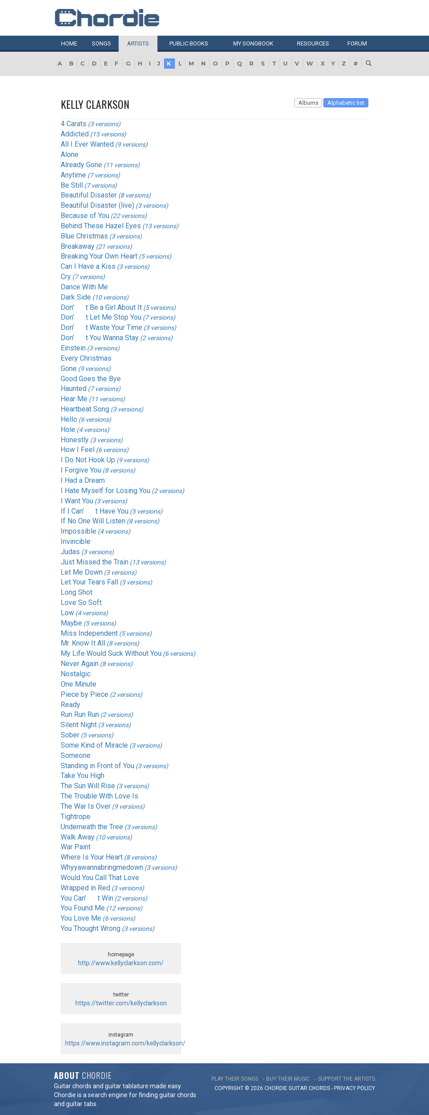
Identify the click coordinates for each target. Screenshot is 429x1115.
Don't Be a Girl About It (101, 307)
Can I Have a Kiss (88, 266)
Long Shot (76, 592)
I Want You (77, 501)
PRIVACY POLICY (354, 1088)
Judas (70, 551)
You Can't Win (87, 898)
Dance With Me (84, 287)
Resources (313, 43)
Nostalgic (76, 674)
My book (253, 43)
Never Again (80, 663)
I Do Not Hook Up (88, 460)
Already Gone (81, 164)
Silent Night (79, 724)
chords (319, 1088)
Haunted (74, 388)
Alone (69, 154)
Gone (69, 368)
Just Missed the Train (94, 562)
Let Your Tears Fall (89, 582)
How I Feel (78, 449)
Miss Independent (89, 633)
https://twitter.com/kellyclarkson (121, 1003)
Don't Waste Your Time (101, 327)
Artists (138, 43)
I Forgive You (81, 470)
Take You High (82, 775)
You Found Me (83, 908)
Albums (308, 102)
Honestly (75, 440)
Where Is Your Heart (92, 857)
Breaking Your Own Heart (99, 256)
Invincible (76, 541)
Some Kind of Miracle (94, 745)
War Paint (76, 847)
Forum (357, 43)
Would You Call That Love (100, 877)
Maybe (71, 623)
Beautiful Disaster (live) (97, 205)
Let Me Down (82, 572)
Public (188, 43)
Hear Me (74, 399)
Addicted (75, 134)
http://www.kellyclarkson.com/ (121, 963)
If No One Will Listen (93, 521)
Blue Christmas (84, 236)
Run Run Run (80, 714)
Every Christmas (86, 358)
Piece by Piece (84, 694)
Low (67, 613)
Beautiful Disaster (89, 195)
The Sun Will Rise (88, 786)
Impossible (78, 531)
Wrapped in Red (85, 888)
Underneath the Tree (92, 827)
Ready (70, 704)
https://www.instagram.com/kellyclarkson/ (125, 1043)
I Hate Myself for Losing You (105, 490)
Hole (68, 429)
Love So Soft (81, 602)
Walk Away (78, 837)
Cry (66, 276)
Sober (70, 735)
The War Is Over (86, 806)
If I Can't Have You (94, 511)
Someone (76, 755)
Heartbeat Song (85, 409)
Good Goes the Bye (91, 378)
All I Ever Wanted (87, 144)
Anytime (73, 175)
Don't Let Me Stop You (101, 317)
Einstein (73, 348)
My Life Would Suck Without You (111, 653)
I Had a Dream (83, 480)
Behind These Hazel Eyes (101, 226)
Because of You (85, 215)
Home (69, 43)
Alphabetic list (345, 102)
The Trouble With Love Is (99, 796)
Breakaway (78, 246)
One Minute (78, 684)
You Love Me (81, 918)
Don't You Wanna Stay (100, 337)
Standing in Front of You (97, 765)
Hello (69, 419)
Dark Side (76, 297)
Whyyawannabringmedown (102, 867)
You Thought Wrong (90, 928)
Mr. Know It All (83, 643)
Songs (101, 43)
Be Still (72, 185)
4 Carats (74, 123)
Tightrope (76, 816)
